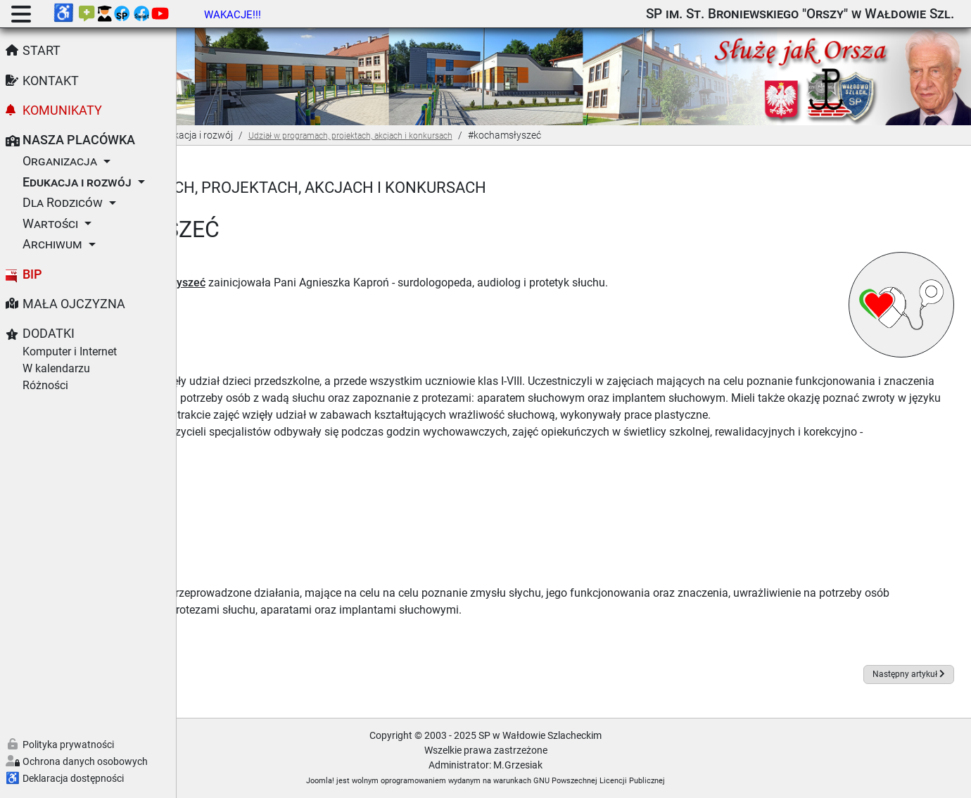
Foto (227, 626)
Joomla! (409, 780)
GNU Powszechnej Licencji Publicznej (688, 780)
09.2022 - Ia (245, 493)
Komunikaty (62, 110)
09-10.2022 (244, 510)
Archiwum (52, 244)
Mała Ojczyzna (74, 304)
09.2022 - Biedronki (264, 476)
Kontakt (51, 81)
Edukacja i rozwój (77, 182)
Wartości (50, 224)
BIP (32, 274)
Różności (45, 385)
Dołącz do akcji (254, 282)
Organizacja (60, 161)
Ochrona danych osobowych (85, 761)
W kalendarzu (56, 368)
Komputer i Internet (70, 351)
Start (42, 51)
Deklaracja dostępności (73, 778)
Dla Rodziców (63, 203)
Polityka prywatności (68, 744)
